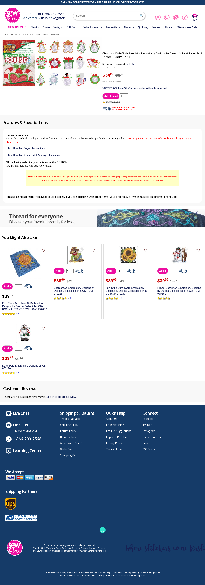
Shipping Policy (69, 425)
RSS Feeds (149, 449)
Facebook (148, 418)
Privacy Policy (114, 443)
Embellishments (92, 27)
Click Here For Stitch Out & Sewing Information (33, 155)
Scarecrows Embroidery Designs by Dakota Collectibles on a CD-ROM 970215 (74, 291)
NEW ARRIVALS (17, 27)
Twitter (147, 425)
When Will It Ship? (71, 443)
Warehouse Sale (187, 27)
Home (5, 34)
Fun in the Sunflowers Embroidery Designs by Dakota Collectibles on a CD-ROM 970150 (126, 291)
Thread (168, 27)
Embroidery (113, 27)
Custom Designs (52, 27)
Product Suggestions (118, 431)
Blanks (34, 27)
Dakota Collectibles (50, 34)
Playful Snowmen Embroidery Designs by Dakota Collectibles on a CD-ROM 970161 (179, 291)
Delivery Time (68, 437)
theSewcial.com (152, 437)
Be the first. (131, 64)
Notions (129, 27)
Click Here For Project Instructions (25, 148)
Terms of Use (114, 449)
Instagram (149, 431)
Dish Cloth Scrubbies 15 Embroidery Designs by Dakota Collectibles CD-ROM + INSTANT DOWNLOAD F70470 (24, 306)
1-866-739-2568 (51, 14)
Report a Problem (116, 437)
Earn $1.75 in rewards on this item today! (134, 88)
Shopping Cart (69, 455)
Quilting (143, 27)
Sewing (156, 27)
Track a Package (70, 418)
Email (146, 443)
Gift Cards (72, 27)
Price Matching (115, 425)
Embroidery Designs (31, 34)
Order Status (67, 449)
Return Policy (68, 431)
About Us (111, 418)
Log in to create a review (61, 397)
